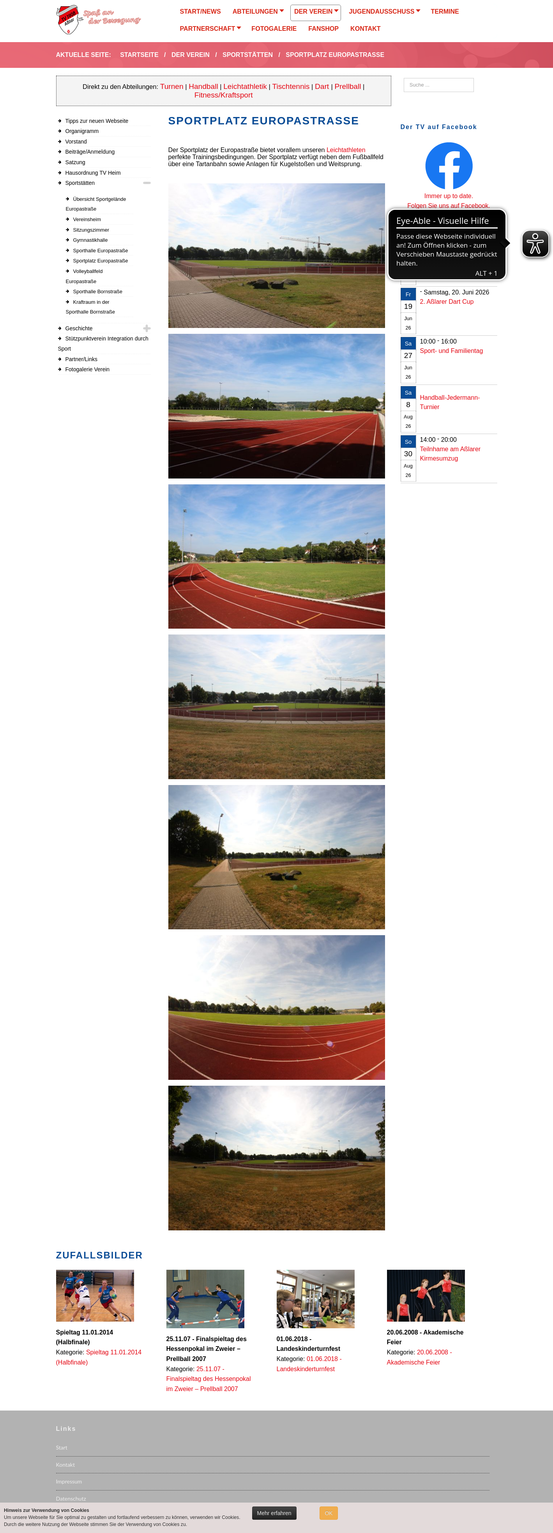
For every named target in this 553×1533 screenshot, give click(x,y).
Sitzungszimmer (91, 230)
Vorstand (76, 141)
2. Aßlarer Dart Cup (447, 301)
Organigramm (82, 131)
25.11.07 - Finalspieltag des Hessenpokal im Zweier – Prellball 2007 (208, 1379)
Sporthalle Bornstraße (97, 291)
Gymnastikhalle (90, 240)
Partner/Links (81, 359)
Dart (323, 86)
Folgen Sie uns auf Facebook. (448, 205)
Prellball (347, 86)
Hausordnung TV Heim (93, 173)
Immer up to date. (448, 196)
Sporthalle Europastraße (100, 250)
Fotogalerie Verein (87, 369)
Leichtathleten (346, 150)
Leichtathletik (245, 86)
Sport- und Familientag (451, 350)
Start (61, 1447)
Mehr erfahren (274, 1513)
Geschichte (79, 328)
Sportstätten (80, 183)
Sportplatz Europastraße (100, 261)
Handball (203, 86)
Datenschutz (71, 1498)
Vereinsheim (87, 219)
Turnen (172, 86)
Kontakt (65, 1464)
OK (328, 1513)
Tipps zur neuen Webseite (97, 121)
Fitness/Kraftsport (223, 95)
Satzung (75, 162)
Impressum (69, 1481)
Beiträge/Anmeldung (90, 152)
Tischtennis (290, 86)
